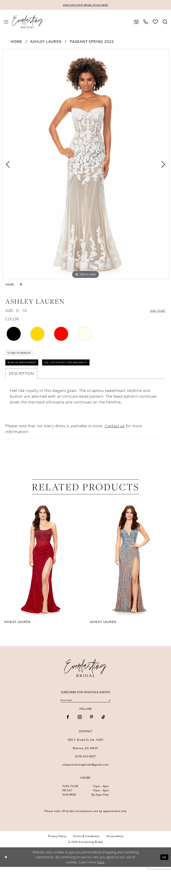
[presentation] (42, 563)
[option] (85, 165)
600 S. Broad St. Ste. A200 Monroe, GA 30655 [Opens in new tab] (85, 749)
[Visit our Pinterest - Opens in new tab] (91, 722)
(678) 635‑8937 (85, 761)
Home (16, 41)
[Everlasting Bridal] (27, 22)
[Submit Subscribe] (109, 705)
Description (21, 377)
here (100, 867)
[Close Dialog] (6, 862)
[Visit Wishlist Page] (155, 22)
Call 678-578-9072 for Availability (76, 366)
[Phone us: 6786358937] (145, 22)
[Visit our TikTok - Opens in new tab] (103, 722)
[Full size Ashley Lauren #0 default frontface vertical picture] (85, 165)
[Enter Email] (86, 705)
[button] (6, 22)
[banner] (85, 672)
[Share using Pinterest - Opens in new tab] (21, 285)
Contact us (115, 430)
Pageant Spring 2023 (92, 41)
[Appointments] (136, 22)
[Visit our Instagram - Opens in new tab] (79, 722)
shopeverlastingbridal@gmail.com (85, 769)
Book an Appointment (25, 366)
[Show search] (165, 22)
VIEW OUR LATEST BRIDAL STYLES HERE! (85, 5)
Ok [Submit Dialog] (163, 862)
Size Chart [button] (156, 311)
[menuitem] (6, 22)
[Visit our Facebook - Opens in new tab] (68, 722)
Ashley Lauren (45, 41)
